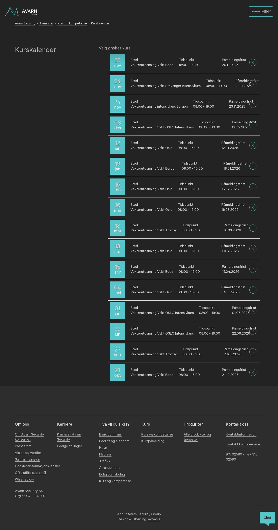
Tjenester (46, 23)
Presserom (23, 446)
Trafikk (104, 461)
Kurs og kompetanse (72, 23)
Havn (103, 448)
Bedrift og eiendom (114, 441)
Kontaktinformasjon (241, 434)
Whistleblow (24, 480)
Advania (154, 519)
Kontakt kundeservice (243, 444)
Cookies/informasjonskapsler (37, 466)
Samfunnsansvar (27, 460)
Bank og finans (110, 434)
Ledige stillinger (69, 446)
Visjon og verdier (28, 453)
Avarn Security (25, 23)
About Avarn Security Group (139, 514)
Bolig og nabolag (112, 474)
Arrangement (109, 468)
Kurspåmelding (152, 441)
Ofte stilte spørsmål (30, 473)
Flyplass (105, 454)
